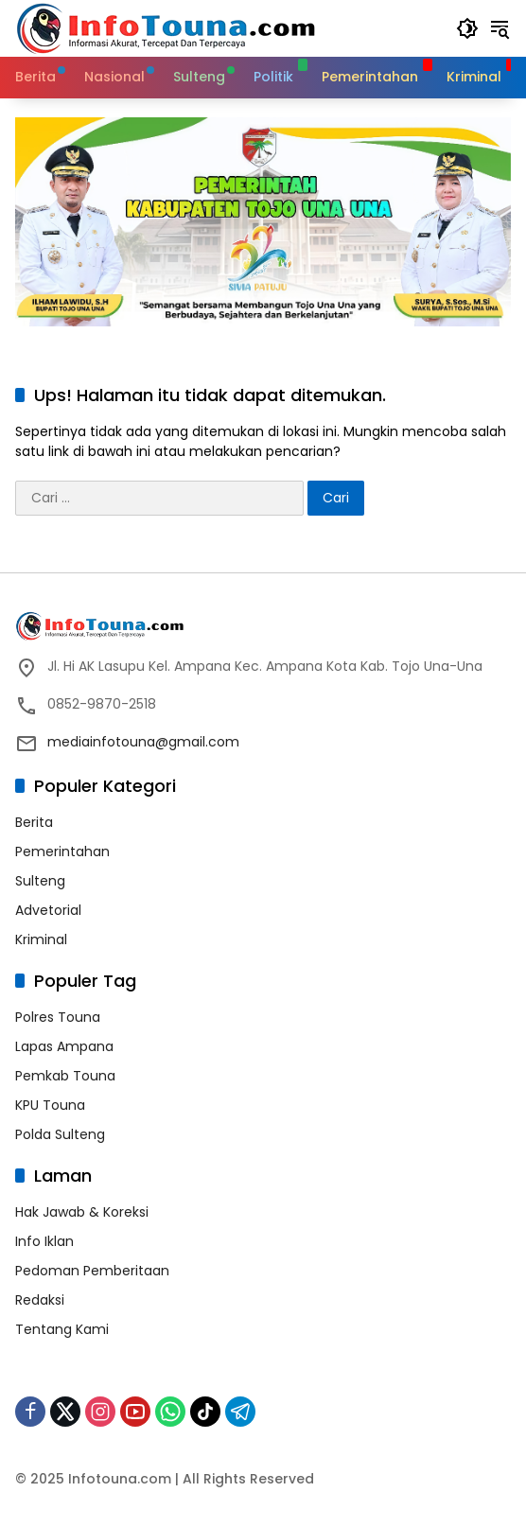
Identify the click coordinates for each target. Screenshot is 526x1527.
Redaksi (39, 1299)
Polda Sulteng (60, 1134)
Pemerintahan (62, 851)
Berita (34, 822)
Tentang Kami (62, 1329)
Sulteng (40, 880)
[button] (467, 28)
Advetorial (48, 910)
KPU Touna (50, 1105)
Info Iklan (44, 1241)
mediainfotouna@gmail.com (143, 741)
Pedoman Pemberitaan (92, 1270)
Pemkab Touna (65, 1075)
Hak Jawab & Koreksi (82, 1211)
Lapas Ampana (64, 1046)
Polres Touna (57, 1017)
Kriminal (41, 939)
